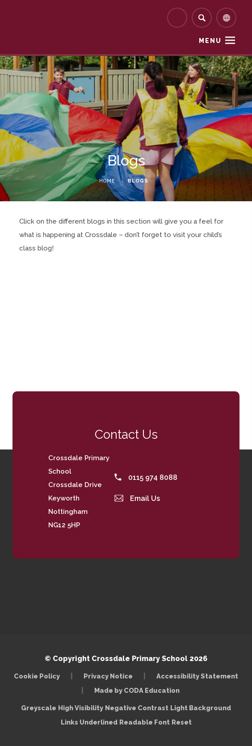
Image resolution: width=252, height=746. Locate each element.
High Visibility (80, 708)
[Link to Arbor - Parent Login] (177, 18)
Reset (182, 722)
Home (107, 181)
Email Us (137, 498)
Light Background (200, 708)
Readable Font (144, 722)
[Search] (202, 18)
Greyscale (38, 708)
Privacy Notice (108, 676)
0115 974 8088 (145, 477)
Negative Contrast (136, 708)
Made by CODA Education (137, 690)
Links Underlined (89, 722)
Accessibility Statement (197, 676)
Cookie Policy (37, 676)
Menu (210, 40)
